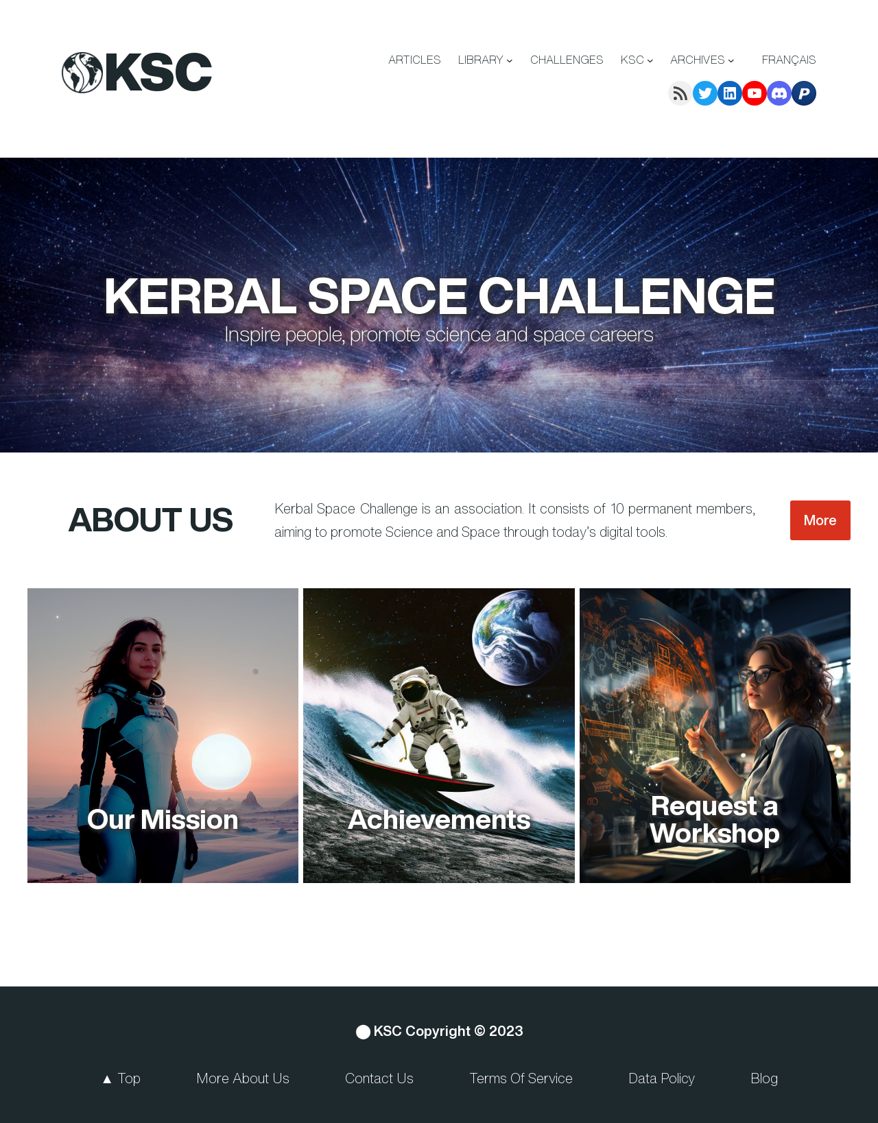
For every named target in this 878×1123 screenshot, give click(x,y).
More (820, 520)
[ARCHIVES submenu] (731, 60)
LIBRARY (480, 59)
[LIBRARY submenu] (509, 60)
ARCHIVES (697, 59)
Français (789, 59)
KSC (158, 71)
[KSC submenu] (650, 60)
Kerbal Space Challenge (439, 294)
